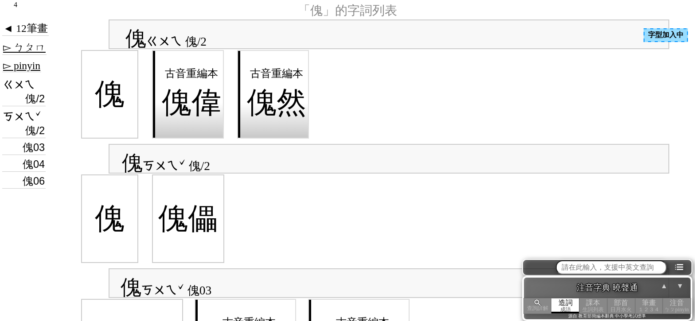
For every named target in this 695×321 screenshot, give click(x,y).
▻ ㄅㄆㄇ (24, 47)
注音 (677, 306)
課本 (593, 306)
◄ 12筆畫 (25, 28)
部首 (621, 306)
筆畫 (649, 306)
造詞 (565, 306)
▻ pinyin (21, 65)
